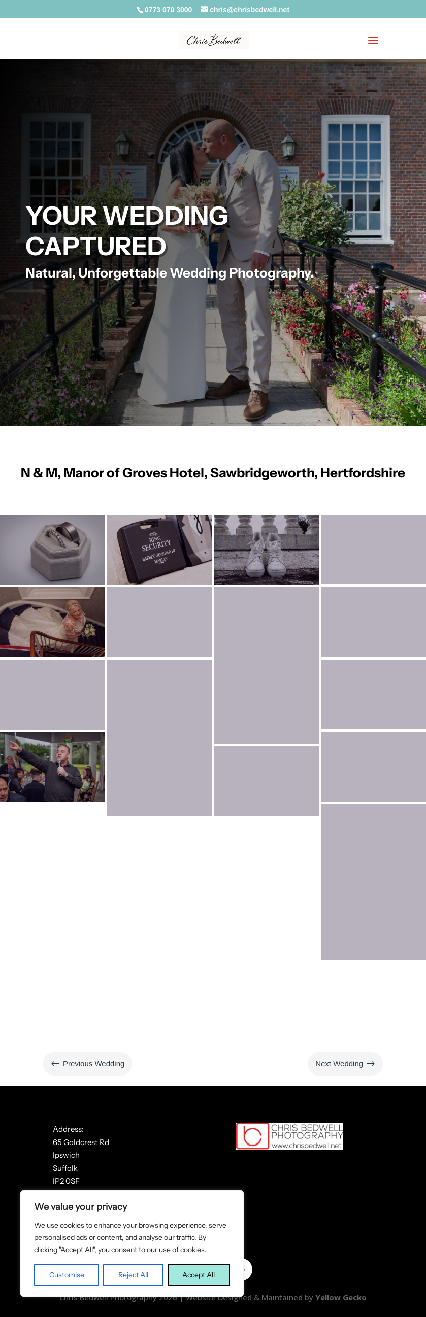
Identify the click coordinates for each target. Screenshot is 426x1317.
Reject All (133, 1274)
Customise (66, 1274)
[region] (132, 1243)
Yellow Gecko (341, 1297)
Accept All (198, 1274)
